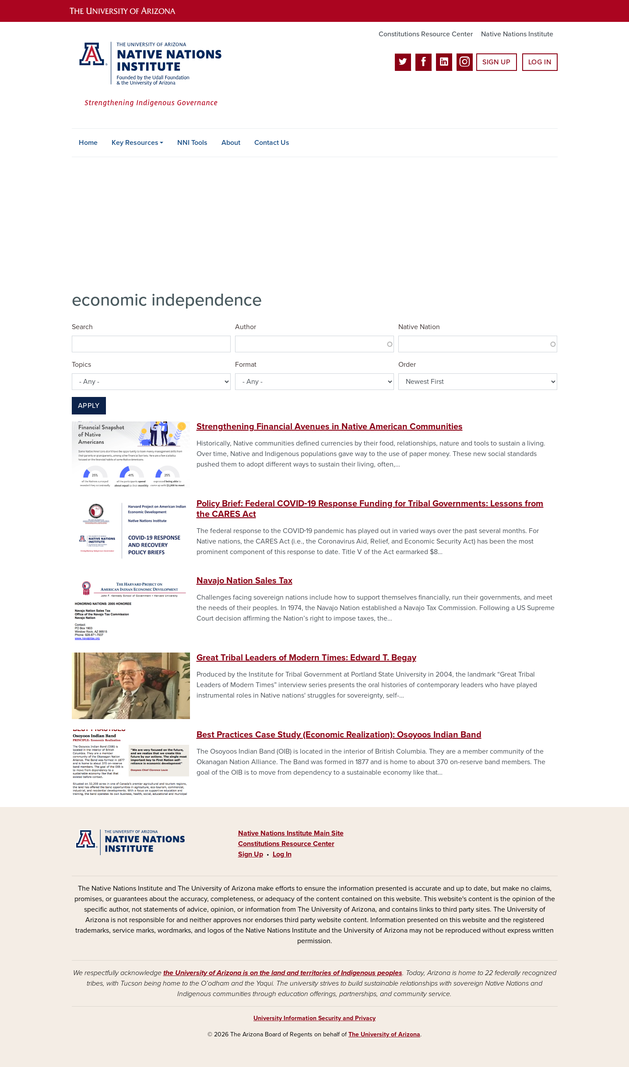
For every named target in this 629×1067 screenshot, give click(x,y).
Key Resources (135, 142)
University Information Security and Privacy (314, 1018)
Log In (540, 62)
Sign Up (496, 62)
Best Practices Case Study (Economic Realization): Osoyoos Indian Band (339, 735)
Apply (89, 405)
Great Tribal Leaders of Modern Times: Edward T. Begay (306, 658)
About (230, 142)
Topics (81, 364)
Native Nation (419, 327)
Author (245, 327)
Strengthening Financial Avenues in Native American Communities (330, 426)
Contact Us (271, 142)
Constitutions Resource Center (426, 34)
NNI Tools (192, 142)
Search (82, 327)
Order (407, 364)
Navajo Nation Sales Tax (244, 581)
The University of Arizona (384, 1034)
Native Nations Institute (517, 34)
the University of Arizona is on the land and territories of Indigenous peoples (282, 973)
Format (246, 364)
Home (88, 142)
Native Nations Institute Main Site (291, 833)
